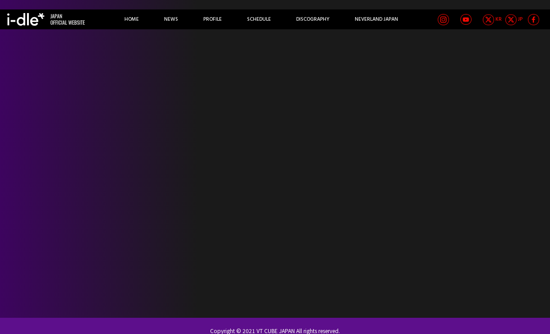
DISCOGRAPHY (313, 19)
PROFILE (212, 19)
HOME (131, 19)
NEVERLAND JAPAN (376, 19)
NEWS (171, 19)
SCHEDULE (259, 19)
